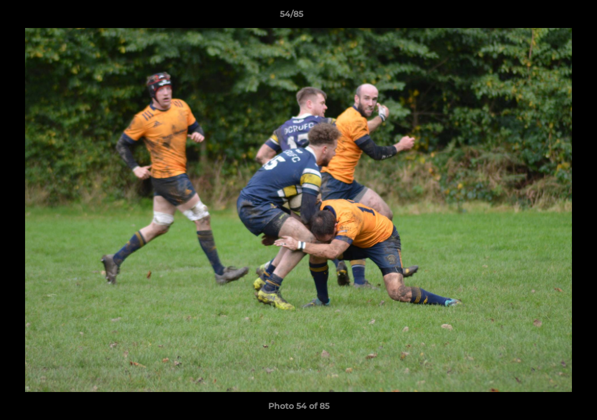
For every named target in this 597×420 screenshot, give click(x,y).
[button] (548, 17)
